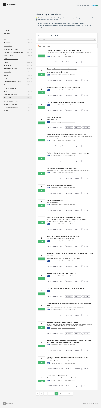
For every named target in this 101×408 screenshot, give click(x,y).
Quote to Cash (8, 85)
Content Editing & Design (11, 49)
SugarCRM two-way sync (55, 200)
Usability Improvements (11, 107)
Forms (6, 62)
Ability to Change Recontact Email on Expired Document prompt (68, 153)
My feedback (7, 33)
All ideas (6, 30)
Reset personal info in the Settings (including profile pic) (65, 87)
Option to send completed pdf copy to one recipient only (65, 288)
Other (5, 78)
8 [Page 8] (60, 393)
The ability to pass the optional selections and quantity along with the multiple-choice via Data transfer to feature (69, 341)
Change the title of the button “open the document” (64, 50)
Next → (69, 393)
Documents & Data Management (13, 52)
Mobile (6, 75)
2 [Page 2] (41, 393)
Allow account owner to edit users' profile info (62, 273)
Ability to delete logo (54, 117)
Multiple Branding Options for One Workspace (62, 168)
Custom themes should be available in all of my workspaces (66, 102)
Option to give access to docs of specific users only (63, 322)
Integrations (7, 65)
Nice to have (69, 62)
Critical (87, 62)
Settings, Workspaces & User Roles (14, 98)
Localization (7, 72)
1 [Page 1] (37, 393)
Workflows (7, 111)
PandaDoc (85, 403)
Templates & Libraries (10, 104)
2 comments (54, 223)
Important (78, 62)
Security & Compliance (10, 94)
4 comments (54, 56)
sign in (94, 5)
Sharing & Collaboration (11, 101)
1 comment (53, 89)
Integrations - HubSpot (10, 68)
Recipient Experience (10, 88)
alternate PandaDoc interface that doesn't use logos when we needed (67, 358)
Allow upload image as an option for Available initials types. (66, 134)
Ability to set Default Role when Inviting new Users (64, 217)
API (5, 39)
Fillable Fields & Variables (11, 59)
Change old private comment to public (59, 185)
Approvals (7, 42)
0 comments (54, 74)
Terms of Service (93, 403)
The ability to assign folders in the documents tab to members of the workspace (70, 254)
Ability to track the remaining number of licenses (63, 236)
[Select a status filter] (90, 46)
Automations (8, 46)
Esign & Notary (8, 55)
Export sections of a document (57, 376)
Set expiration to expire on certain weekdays (62, 69)
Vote (42, 56)
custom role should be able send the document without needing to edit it (69, 304)
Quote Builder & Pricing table (12, 81)
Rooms (6, 91)
